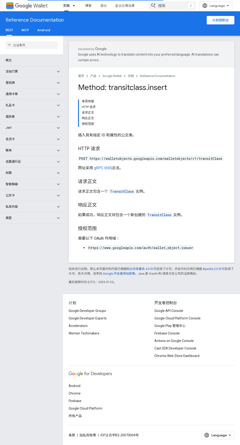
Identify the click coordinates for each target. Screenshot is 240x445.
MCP (25, 30)
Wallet (31, 6)
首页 (81, 76)
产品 (93, 76)
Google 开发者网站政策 (119, 273)
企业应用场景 (125, 6)
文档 (131, 76)
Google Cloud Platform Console (177, 318)
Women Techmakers (84, 333)
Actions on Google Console (174, 341)
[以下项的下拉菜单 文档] (75, 5)
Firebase (75, 401)
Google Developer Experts (88, 318)
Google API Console (168, 311)
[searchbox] (31, 45)
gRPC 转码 (103, 168)
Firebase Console (167, 333)
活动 (103, 6)
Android (43, 30)
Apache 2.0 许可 (214, 269)
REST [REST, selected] (9, 30)
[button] (28, 71)
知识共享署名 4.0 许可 (141, 269)
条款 (72, 435)
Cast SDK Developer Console (175, 348)
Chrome (75, 393)
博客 (88, 6)
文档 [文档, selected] (66, 6)
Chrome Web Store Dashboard (176, 356)
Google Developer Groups (87, 311)
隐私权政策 (88, 435)
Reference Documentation (35, 20)
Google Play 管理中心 (170, 326)
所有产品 (75, 416)
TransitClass (122, 191)
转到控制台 (220, 20)
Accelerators (78, 326)
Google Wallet (112, 76)
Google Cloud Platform (85, 408)
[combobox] (172, 5)
